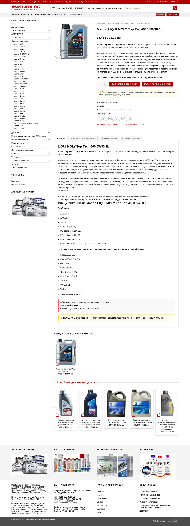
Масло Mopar (19, 91)
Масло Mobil (19, 89)
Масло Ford (18, 66)
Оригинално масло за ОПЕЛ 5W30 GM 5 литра (142, 421)
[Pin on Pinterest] (112, 119)
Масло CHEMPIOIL (21, 54)
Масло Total (18, 113)
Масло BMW (19, 49)
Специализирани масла (22, 150)
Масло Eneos (19, 64)
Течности (15, 157)
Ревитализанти (18, 143)
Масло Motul (19, 94)
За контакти (101, 8)
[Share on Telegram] (130, 119)
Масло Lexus (19, 76)
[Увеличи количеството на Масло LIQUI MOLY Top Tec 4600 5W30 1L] (106, 84)
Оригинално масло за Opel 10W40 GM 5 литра (116, 421)
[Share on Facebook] (99, 119)
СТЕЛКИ (15, 154)
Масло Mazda (19, 81)
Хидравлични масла (20, 168)
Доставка (112, 8)
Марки (69, 8)
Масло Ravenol (20, 101)
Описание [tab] (60, 138)
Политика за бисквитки (150, 498)
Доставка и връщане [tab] (131, 138)
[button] (149, 2)
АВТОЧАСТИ (17, 34)
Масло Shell (18, 108)
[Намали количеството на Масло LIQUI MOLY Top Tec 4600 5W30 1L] (98, 84)
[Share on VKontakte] (117, 119)
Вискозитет (81, 8)
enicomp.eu (166, 521)
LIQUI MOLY (106, 114)
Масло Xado (19, 126)
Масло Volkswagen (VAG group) (26, 123)
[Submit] (175, 8)
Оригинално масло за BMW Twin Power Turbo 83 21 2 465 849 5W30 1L (91, 422)
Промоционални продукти (22, 14)
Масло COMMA (20, 57)
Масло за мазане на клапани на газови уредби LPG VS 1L (65, 422)
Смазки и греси (18, 147)
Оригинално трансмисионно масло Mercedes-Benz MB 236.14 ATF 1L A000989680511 (167, 424)
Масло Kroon (19, 74)
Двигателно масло (19, 41)
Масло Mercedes (20, 84)
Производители (18, 185)
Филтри (14, 164)
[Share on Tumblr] (125, 119)
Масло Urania (19, 118)
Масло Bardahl (20, 47)
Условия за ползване (149, 502)
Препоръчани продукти (56, 14)
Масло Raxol (19, 104)
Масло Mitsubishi (20, 86)
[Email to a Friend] (108, 119)
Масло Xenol (19, 128)
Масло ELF (18, 61)
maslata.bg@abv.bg (68, 503)
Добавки (15, 133)
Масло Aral (18, 44)
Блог (120, 8)
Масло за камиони (19, 140)
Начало (61, 8)
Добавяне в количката (124, 84)
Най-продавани (40, 14)
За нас (91, 8)
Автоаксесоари (18, 27)
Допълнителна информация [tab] (82, 138)
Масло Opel (18, 99)
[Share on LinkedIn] (121, 119)
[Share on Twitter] (103, 119)
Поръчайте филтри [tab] (108, 138)
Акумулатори (17, 38)
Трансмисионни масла (21, 161)
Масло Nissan (19, 96)
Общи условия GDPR (149, 491)
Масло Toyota (19, 116)
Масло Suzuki (19, 111)
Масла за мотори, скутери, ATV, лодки (28, 136)
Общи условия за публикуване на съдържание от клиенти (155, 506)
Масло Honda (19, 71)
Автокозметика (18, 31)
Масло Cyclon (19, 59)
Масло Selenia (19, 106)
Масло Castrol (19, 52)
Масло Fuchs (19, 69)
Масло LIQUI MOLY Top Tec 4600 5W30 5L (80, 309)
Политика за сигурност (150, 495)
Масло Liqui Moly (21, 79)
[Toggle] (49, 27)
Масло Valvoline (20, 121)
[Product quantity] (102, 84)
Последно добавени (74, 14)
